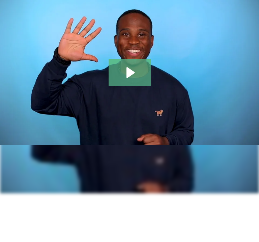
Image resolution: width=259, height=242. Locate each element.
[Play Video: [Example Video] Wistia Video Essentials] (130, 72)
